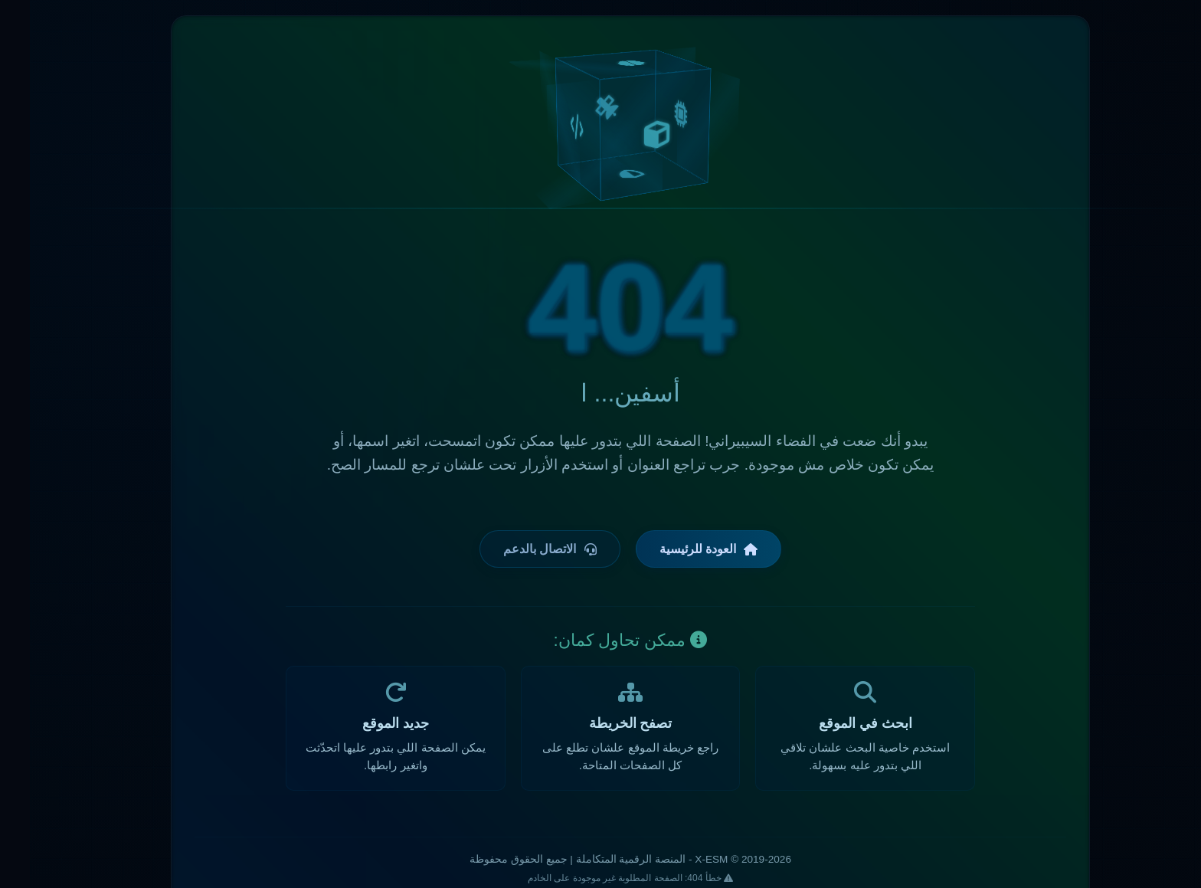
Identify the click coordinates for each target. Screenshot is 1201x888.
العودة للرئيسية (679, 548)
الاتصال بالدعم (519, 548)
